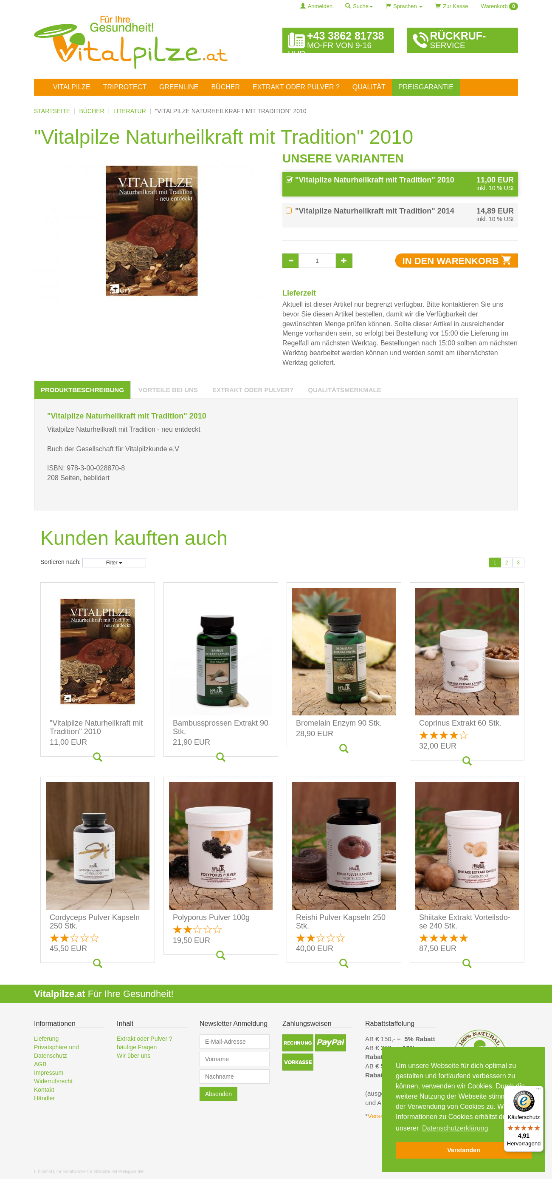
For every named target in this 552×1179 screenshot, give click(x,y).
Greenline (178, 87)
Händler (44, 1098)
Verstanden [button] (463, 1150)
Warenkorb (499, 6)
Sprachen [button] (404, 6)
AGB (40, 1064)
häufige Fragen (137, 1047)
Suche (359, 6)
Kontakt (44, 1089)
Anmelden (316, 6)
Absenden (218, 1094)
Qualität (369, 87)
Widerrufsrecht (53, 1081)
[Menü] (538, 1091)
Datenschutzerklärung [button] (455, 1128)
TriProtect (124, 87)
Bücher (225, 87)
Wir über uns (133, 1055)
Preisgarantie (425, 87)
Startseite (52, 111)
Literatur (129, 111)
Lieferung (46, 1038)
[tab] (82, 390)
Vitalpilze (71, 87)
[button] (297, 1042)
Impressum (48, 1072)
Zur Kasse (451, 6)
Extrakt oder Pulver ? (296, 87)
